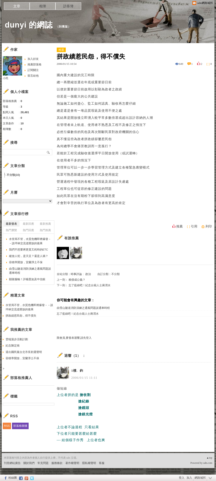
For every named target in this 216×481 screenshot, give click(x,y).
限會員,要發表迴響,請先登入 (74, 337)
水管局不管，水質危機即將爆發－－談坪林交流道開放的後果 (30, 241)
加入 (189, 477)
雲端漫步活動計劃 (17, 339)
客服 (101, 463)
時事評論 (76, 274)
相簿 (42, 6)
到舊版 (63, 26)
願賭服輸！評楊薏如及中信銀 (27, 279)
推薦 (179, 226)
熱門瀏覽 (11, 230)
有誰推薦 (71, 238)
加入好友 (33, 58)
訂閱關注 (33, 70)
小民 (5, 78)
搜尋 (48, 152)
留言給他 (33, 75)
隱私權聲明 (89, 463)
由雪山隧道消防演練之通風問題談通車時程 (83, 307)
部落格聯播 (20, 425)
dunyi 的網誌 (29, 24)
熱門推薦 (45, 230)
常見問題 (43, 463)
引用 (194, 226)
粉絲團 (12, 477)
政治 (88, 274)
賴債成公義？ (77, 279)
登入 (181, 477)
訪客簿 (68, 6)
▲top (209, 457)
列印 (208, 226)
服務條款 (57, 463)
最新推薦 (45, 223)
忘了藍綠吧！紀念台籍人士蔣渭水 (89, 285)
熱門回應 (28, 230)
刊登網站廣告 (12, 463)
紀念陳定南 (13, 345)
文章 (16, 6)
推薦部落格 (34, 64)
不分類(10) (13, 174)
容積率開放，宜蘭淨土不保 (26, 262)
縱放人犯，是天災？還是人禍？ (28, 256)
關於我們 (29, 463)
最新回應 (28, 223)
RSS (7, 425)
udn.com (207, 462)
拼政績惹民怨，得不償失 (21, 315)
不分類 (115, 274)
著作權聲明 (72, 463)
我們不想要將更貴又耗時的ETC (28, 249)
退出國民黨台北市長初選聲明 (24, 352)
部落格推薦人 (21, 378)
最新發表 (11, 223)
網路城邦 (200, 477)
